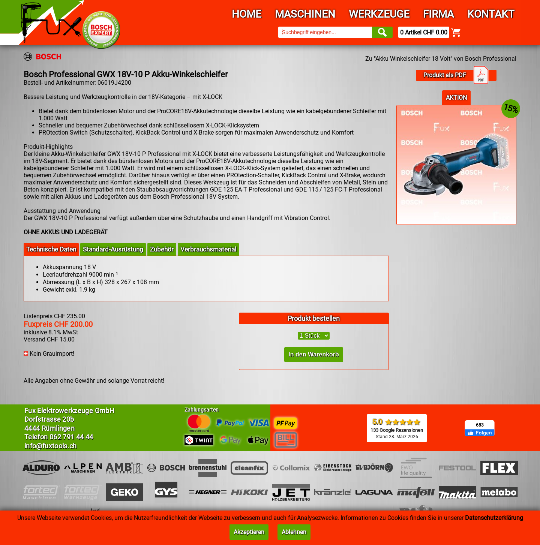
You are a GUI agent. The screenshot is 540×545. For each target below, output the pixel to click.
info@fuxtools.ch (50, 446)
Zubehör (162, 249)
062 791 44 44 (71, 437)
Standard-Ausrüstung (113, 249)
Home (246, 14)
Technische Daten (51, 249)
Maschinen (305, 14)
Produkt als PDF (456, 75)
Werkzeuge (379, 14)
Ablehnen (294, 532)
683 (480, 425)
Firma (438, 14)
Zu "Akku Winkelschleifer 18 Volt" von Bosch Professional (440, 58)
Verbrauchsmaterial (208, 249)
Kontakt (490, 14)
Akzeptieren (249, 532)
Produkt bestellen (314, 318)
